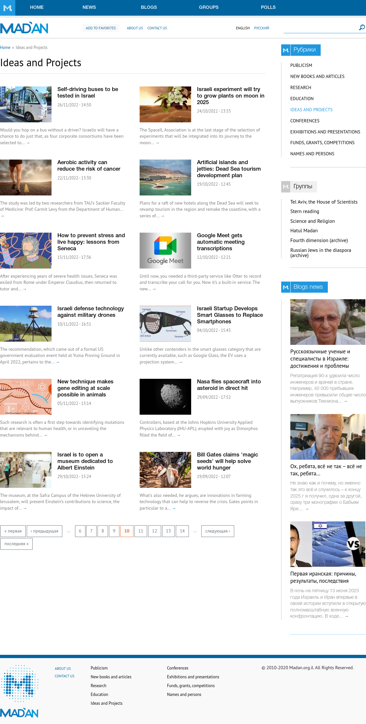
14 (182, 531)
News (89, 8)
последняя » (17, 544)
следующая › (217, 531)
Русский (261, 28)
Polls (268, 8)
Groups (209, 8)
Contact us (157, 28)
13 (168, 531)
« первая (13, 531)
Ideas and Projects (311, 110)
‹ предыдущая (44, 531)
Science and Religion (312, 221)
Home (37, 8)
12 (154, 531)
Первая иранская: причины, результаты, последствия (323, 577)
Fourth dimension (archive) (319, 240)
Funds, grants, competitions (322, 143)
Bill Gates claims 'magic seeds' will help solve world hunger (227, 461)
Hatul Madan (304, 230)
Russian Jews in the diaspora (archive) (320, 252)
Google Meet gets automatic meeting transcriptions (221, 242)
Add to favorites (101, 28)
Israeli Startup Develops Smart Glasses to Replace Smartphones (230, 315)
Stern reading (304, 211)
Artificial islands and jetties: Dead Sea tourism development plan (229, 169)
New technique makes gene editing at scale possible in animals (85, 388)
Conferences (305, 121)
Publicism (301, 65)
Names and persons (312, 154)
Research (300, 87)
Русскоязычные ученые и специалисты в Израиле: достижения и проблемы (320, 358)
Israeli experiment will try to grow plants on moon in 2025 (231, 96)
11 (140, 531)
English (243, 28)
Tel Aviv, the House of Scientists (324, 202)
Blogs (149, 8)
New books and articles (317, 76)
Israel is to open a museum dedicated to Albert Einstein (85, 461)
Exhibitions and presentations (325, 132)
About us (135, 28)
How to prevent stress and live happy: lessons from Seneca (91, 242)
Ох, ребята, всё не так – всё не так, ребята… (326, 470)
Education (301, 98)
